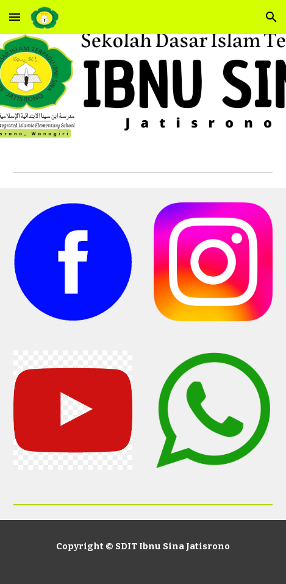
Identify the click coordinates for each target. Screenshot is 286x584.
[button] (14, 17)
